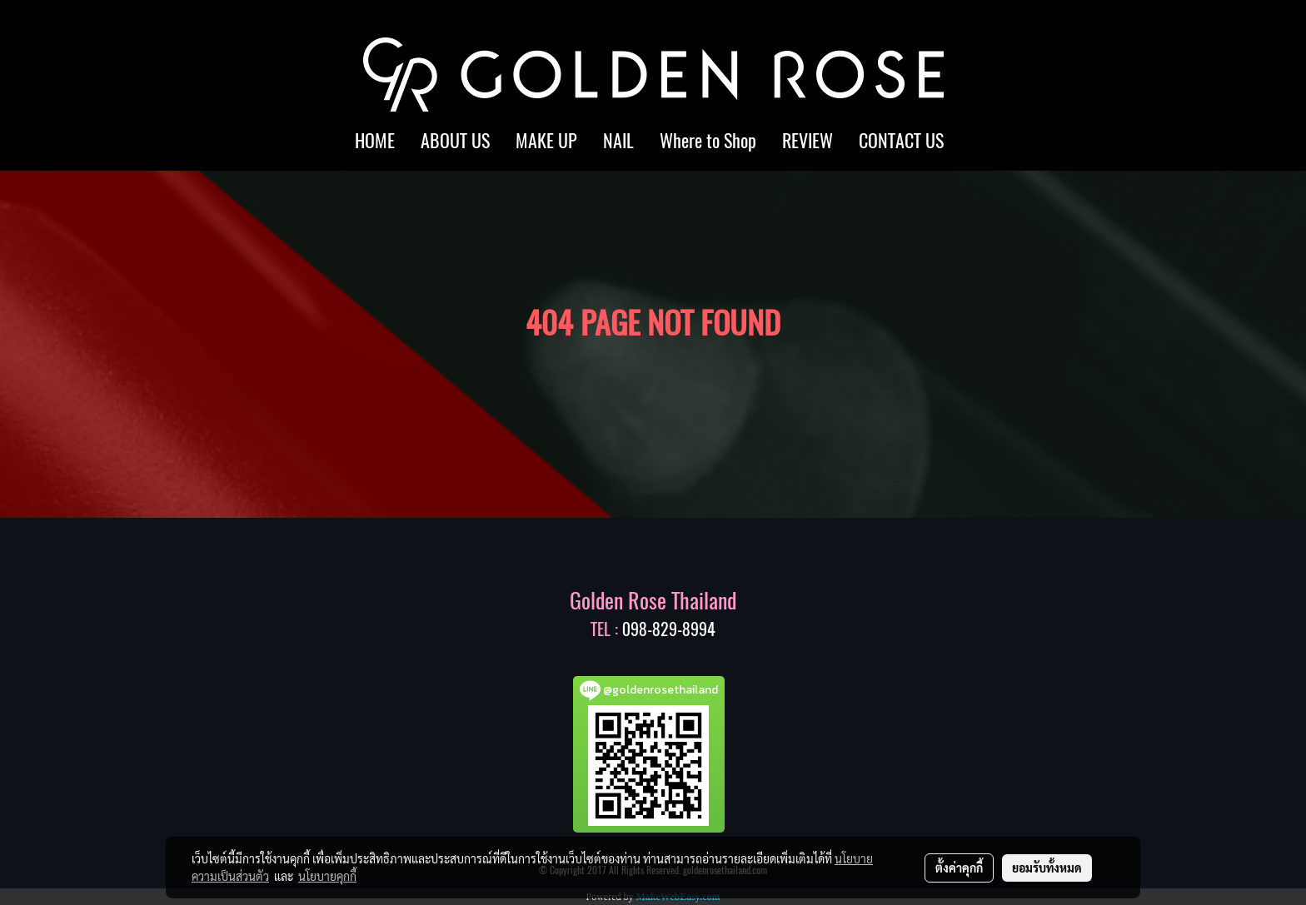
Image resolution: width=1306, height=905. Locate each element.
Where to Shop (708, 140)
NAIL (618, 140)
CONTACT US (901, 140)
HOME (375, 140)
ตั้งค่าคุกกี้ (959, 867)
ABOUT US (455, 140)
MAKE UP (546, 140)
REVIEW (807, 140)
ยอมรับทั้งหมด (1047, 867)
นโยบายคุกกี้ (327, 875)
